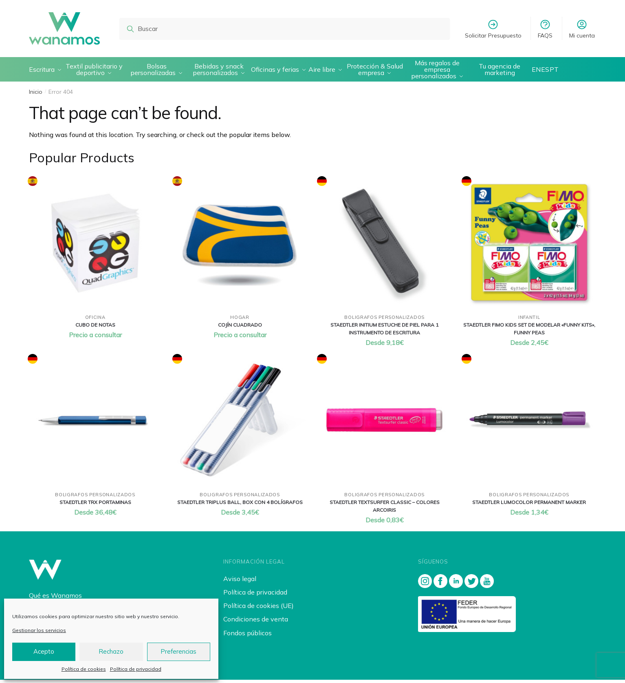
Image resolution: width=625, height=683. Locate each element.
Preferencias (178, 651)
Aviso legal (239, 582)
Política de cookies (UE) (258, 609)
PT (561, 71)
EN (540, 71)
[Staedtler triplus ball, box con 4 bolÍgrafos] (240, 423)
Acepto (43, 651)
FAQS (545, 29)
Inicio (35, 95)
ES (550, 71)
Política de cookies (84, 669)
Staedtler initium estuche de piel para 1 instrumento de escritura (384, 332)
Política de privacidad (135, 669)
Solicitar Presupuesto (493, 29)
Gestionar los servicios (39, 630)
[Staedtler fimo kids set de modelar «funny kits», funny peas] (529, 245)
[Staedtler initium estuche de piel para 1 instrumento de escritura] (384, 245)
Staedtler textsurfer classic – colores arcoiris (385, 509)
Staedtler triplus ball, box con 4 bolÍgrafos (240, 505)
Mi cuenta (582, 29)
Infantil (529, 320)
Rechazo (111, 651)
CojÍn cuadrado (240, 328)
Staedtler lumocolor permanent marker (529, 505)
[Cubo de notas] (95, 245)
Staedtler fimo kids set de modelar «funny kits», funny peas (529, 332)
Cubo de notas (95, 328)
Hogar (239, 320)
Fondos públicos (247, 636)
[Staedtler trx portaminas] (95, 423)
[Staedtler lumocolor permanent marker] (529, 423)
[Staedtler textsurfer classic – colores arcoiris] (384, 423)
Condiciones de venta (255, 622)
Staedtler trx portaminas (95, 505)
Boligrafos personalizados (384, 320)
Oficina (95, 320)
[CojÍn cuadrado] (240, 245)
